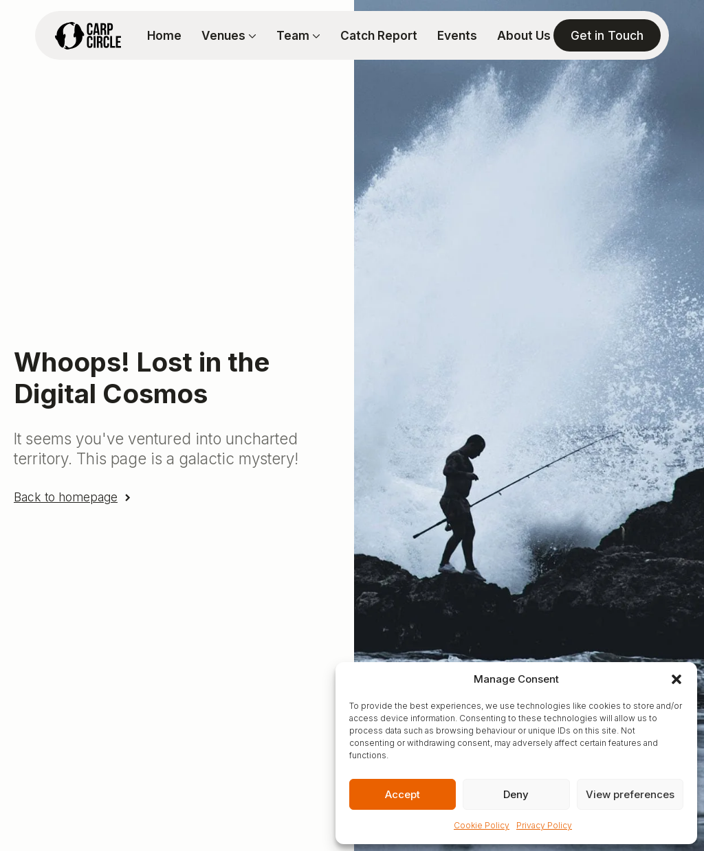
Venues (223, 35)
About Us (524, 35)
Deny (516, 794)
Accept (402, 794)
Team (292, 35)
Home (164, 35)
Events (457, 35)
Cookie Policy (481, 825)
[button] (676, 679)
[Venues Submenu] (250, 35)
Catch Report (378, 35)
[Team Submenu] (314, 35)
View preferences (630, 794)
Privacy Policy (544, 825)
